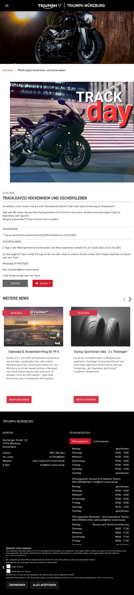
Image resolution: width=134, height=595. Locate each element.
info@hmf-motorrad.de (52, 464)
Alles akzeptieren (44, 584)
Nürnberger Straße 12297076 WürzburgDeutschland (15, 443)
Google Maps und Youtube (21, 571)
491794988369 (57, 456)
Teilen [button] (41, 283)
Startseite (8, 70)
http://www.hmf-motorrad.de (49, 460)
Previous (124, 299)
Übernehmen (17, 584)
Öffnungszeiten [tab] (80, 441)
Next (129, 299)
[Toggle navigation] (7, 6)
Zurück (15, 283)
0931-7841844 (57, 452)
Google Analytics (17, 567)
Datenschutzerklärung (18, 555)
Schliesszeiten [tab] (101, 441)
